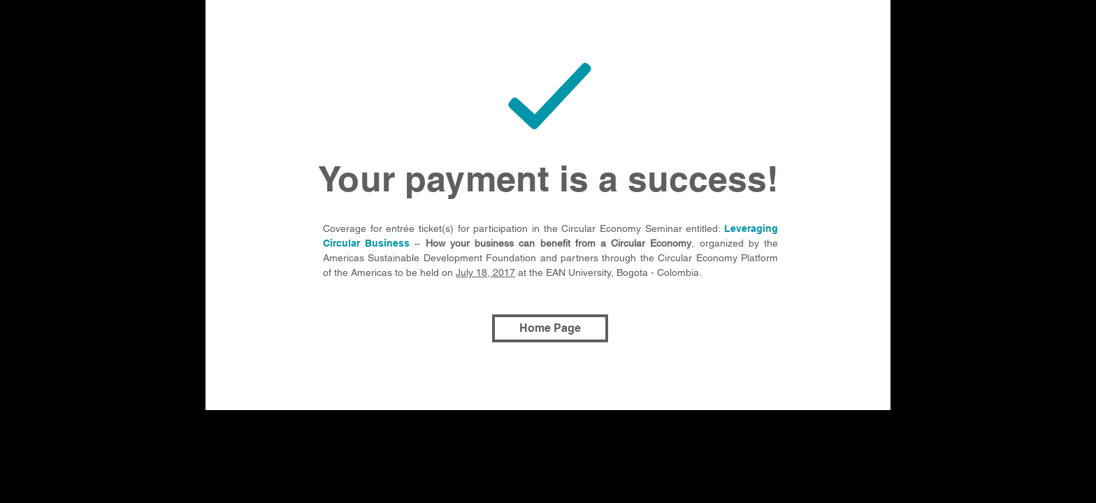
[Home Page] (550, 328)
